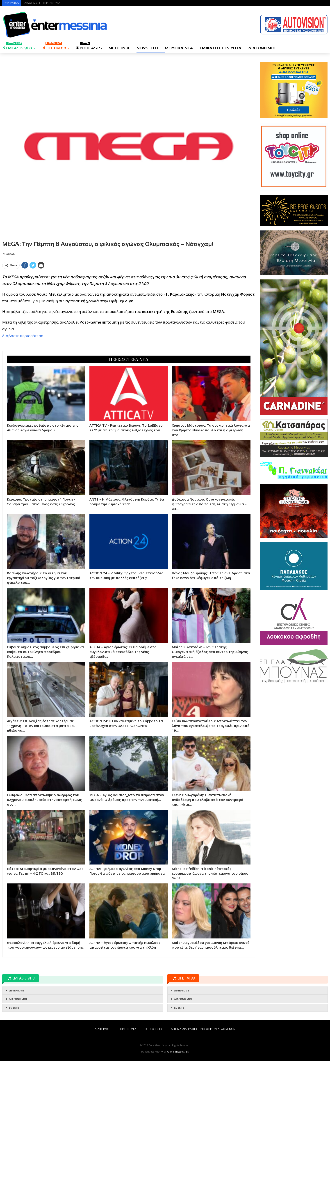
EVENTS (14, 1138)
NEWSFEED (147, 48)
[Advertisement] (128, 302)
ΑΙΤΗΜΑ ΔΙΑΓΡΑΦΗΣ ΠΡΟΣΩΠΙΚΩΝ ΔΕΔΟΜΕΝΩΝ (203, 1159)
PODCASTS (89, 46)
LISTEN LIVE (16, 1120)
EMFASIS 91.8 (17, 46)
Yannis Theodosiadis (178, 1182)
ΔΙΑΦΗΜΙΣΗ (32, 3)
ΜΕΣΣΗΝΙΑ (119, 48)
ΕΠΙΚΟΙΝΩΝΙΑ (51, 3)
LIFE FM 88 (54, 46)
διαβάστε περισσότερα (22, 400)
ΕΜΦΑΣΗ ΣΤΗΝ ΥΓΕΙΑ (220, 48)
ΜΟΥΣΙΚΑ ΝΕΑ (179, 48)
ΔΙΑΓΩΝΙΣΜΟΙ (261, 48)
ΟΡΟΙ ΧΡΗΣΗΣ (154, 1159)
